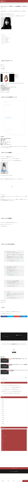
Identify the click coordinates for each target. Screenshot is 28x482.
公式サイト (3, 30)
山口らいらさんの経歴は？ (4, 39)
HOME (2, 3)
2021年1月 (3, 413)
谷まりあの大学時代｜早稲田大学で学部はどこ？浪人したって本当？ (18, 359)
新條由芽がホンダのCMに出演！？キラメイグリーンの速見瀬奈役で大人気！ (18, 365)
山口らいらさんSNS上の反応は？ (5, 42)
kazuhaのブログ (3, 1)
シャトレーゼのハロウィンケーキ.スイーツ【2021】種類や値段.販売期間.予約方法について (11, 387)
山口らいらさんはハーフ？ (4, 36)
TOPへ (25, 481)
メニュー (14, 481)
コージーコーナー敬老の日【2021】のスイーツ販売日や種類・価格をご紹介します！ (11, 389)
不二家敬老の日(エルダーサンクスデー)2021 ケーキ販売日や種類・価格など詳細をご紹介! (11, 391)
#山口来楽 (20, 257)
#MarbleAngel (12, 257)
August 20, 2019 (17, 260)
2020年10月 (3, 419)
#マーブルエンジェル (16, 257)
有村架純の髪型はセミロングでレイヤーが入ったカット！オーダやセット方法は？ (18, 370)
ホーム (3, 481)
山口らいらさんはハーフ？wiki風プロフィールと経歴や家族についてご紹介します (15, 3)
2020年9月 (3, 421)
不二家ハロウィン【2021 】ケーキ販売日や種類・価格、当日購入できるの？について (11, 385)
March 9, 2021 (17, 297)
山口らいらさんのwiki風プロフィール (5, 38)
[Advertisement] (14, 51)
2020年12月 (3, 415)
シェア (8, 481)
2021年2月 (3, 411)
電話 (19, 481)
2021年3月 (3, 409)
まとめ (2, 43)
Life (2, 430)
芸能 (4, 3)
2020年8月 (3, 423)
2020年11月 (3, 417)
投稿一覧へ (14, 352)
